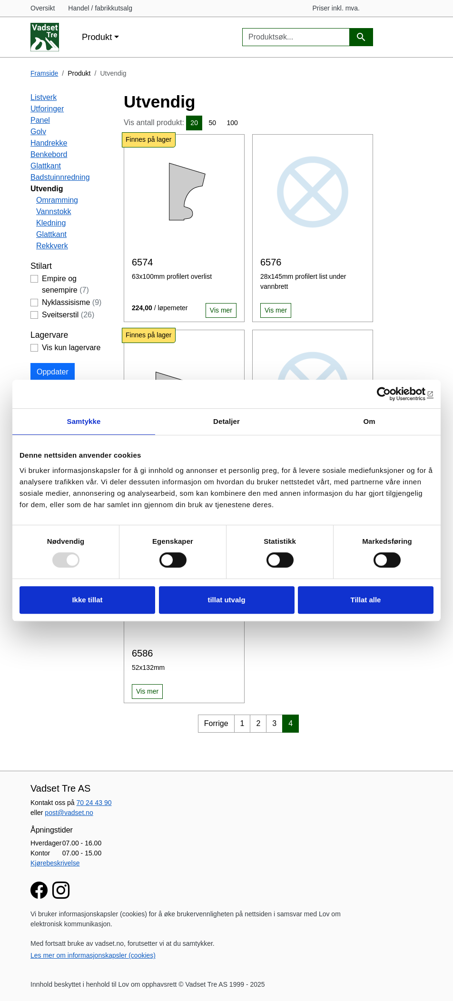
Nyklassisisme (71, 302)
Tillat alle (366, 600)
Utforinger (47, 109)
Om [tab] (369, 421)
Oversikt (42, 8)
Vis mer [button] (221, 310)
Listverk (43, 97)
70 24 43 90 (94, 802)
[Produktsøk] (361, 37)
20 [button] (194, 123)
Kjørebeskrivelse (54, 863)
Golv (38, 132)
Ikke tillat (87, 600)
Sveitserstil (68, 315)
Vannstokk (53, 211)
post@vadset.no (69, 812)
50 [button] (212, 123)
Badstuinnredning (60, 177)
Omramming (57, 200)
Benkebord (48, 154)
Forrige (216, 723)
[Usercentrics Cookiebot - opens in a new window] (391, 394)
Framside (44, 73)
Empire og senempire (65, 284)
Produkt (97, 37)
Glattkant (45, 166)
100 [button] (231, 123)
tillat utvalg (226, 600)
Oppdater (53, 372)
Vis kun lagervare (71, 347)
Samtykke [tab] (84, 421)
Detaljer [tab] (226, 421)
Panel (40, 120)
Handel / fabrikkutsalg (100, 8)
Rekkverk (52, 246)
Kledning (51, 223)
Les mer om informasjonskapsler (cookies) (93, 955)
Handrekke (48, 143)
